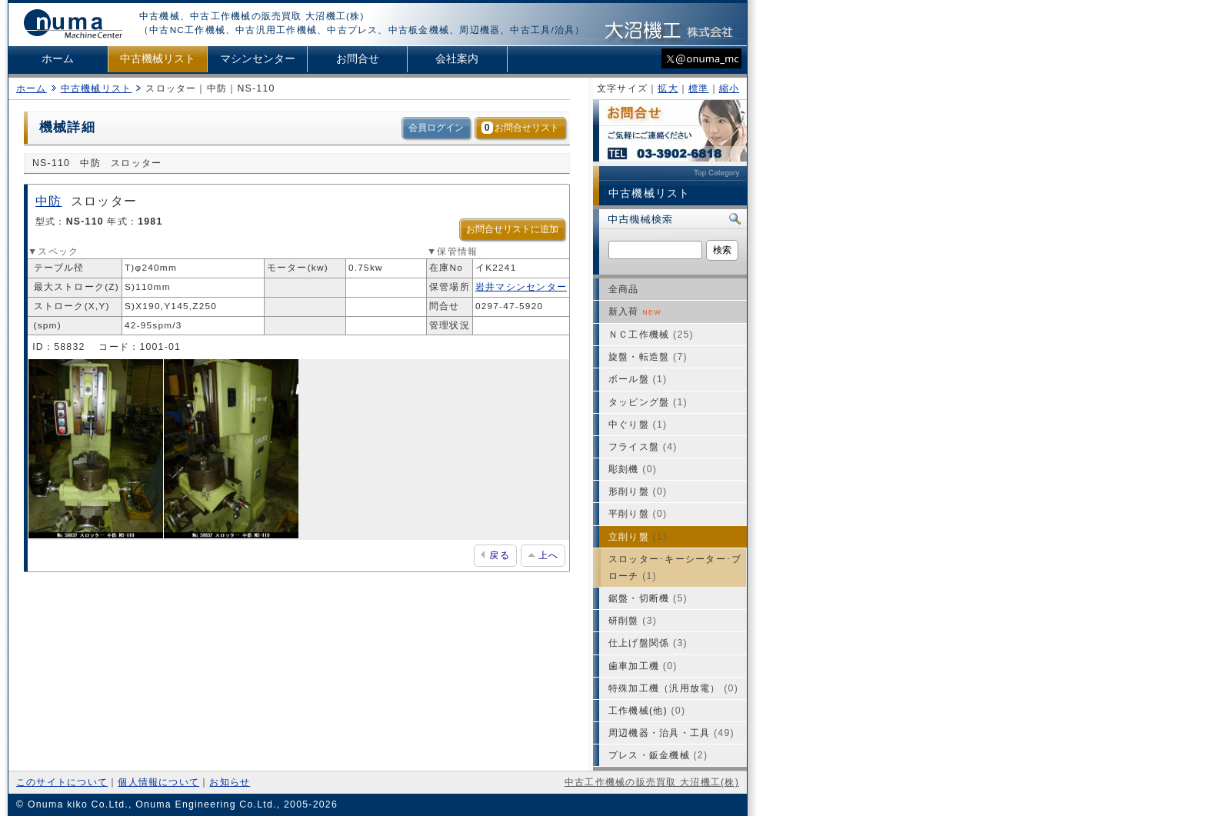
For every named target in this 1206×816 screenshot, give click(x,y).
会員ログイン (436, 127)
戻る (495, 555)
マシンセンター (257, 59)
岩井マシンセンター (521, 286)
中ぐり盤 (637, 424)
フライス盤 (643, 446)
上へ (543, 555)
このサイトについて (62, 782)
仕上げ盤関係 (648, 643)
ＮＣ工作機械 (651, 334)
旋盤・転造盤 (648, 356)
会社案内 (456, 59)
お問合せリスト (520, 128)
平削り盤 (637, 513)
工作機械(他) (646, 710)
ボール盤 (637, 379)
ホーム (58, 59)
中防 (48, 201)
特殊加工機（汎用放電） (673, 688)
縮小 (729, 88)
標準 (698, 88)
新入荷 (634, 311)
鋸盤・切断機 (648, 598)
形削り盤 (637, 491)
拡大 (668, 88)
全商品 (623, 289)
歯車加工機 (643, 666)
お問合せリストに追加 (512, 229)
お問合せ (357, 59)
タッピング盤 (648, 402)
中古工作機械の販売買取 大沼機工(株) (652, 782)
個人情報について (158, 782)
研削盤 (632, 620)
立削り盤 (637, 536)
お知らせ (229, 782)
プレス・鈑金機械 (658, 755)
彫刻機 (632, 469)
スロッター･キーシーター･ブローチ (674, 567)
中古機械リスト (157, 59)
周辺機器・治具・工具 (671, 733)
